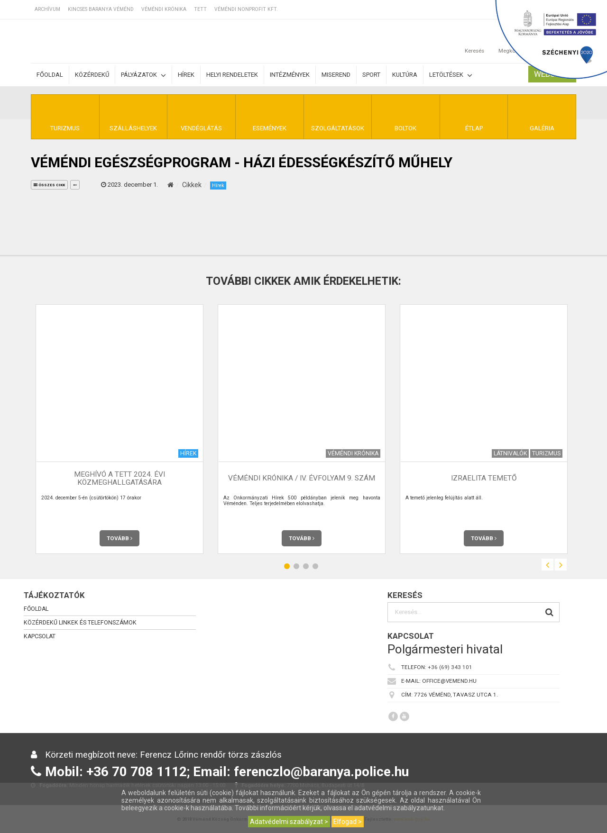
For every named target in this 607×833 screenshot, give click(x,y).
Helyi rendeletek (232, 74)
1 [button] (287, 566)
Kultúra (404, 74)
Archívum (47, 9)
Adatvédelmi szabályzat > (289, 821)
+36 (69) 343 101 (450, 667)
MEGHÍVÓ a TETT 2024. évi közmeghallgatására (119, 478)
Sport (371, 74)
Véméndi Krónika (163, 9)
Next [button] (561, 564)
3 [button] (306, 566)
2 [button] (296, 566)
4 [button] (315, 566)
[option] (119, 429)
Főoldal (50, 74)
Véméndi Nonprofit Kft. (246, 9)
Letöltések (450, 75)
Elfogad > (347, 821)
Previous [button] (547, 564)
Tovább (119, 538)
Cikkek (192, 185)
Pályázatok (143, 75)
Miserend (336, 74)
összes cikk (49, 185)
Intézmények (290, 74)
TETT (200, 9)
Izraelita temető (484, 478)
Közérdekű (92, 74)
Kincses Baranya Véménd (101, 9)
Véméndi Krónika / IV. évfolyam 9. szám (301, 478)
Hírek (186, 74)
